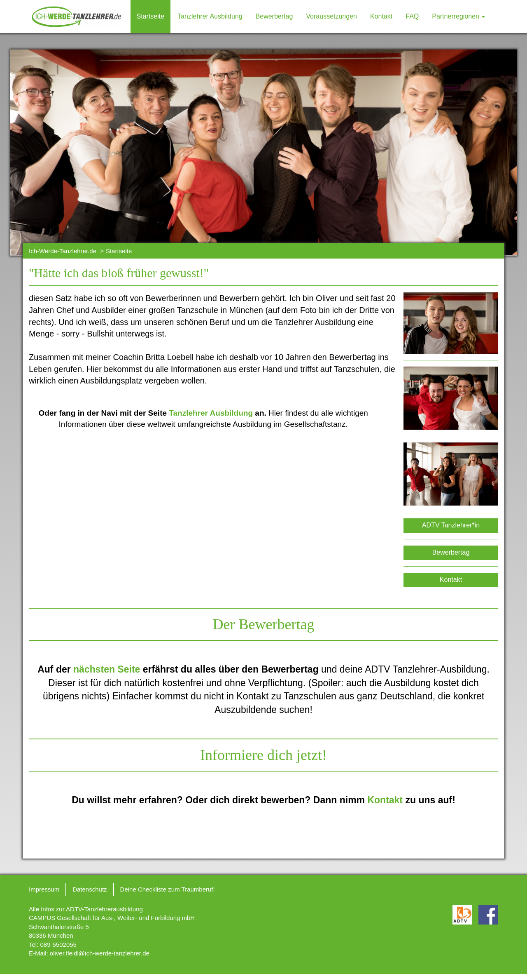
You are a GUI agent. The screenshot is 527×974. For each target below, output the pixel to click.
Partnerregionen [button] (458, 16)
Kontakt (381, 16)
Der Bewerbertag (264, 624)
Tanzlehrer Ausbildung (209, 16)
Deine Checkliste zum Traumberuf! (167, 889)
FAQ (412, 16)
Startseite (151, 16)
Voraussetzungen (331, 16)
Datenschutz (89, 889)
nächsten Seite (106, 669)
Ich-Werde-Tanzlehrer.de (62, 250)
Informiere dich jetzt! (263, 755)
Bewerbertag (274, 16)
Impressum (44, 889)
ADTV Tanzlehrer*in (451, 525)
